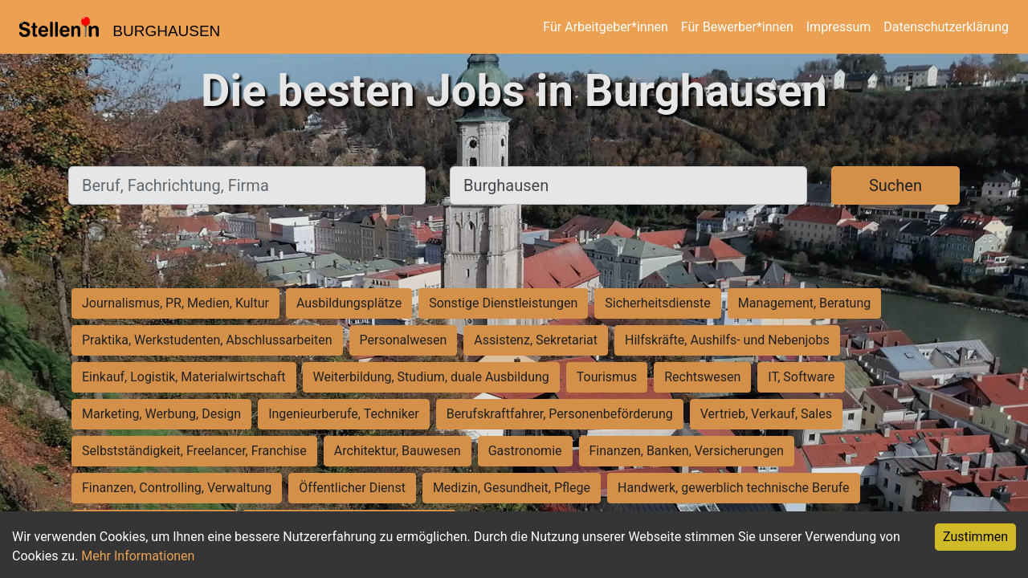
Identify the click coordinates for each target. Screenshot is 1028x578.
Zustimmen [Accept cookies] (975, 536)
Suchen (895, 185)
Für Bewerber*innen (737, 27)
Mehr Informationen (137, 556)
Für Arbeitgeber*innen (605, 27)
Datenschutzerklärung (946, 27)
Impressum (838, 27)
